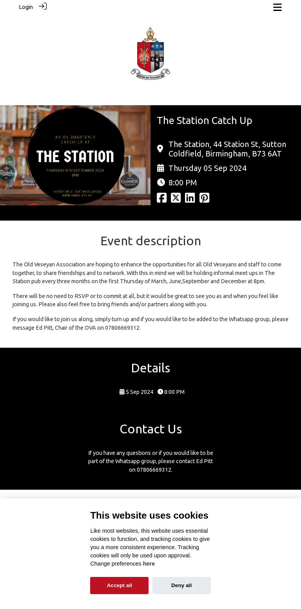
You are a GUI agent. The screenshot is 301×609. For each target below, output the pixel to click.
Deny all (181, 585)
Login (26, 7)
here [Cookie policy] (149, 563)
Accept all (119, 585)
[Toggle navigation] (277, 7)
